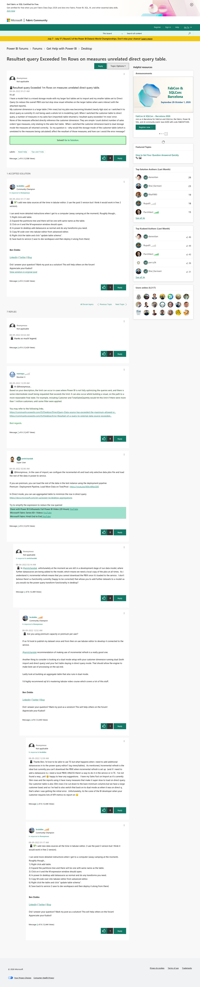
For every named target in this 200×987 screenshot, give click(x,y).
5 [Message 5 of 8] (37, 804)
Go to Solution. (71, 140)
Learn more (146, 38)
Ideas (78, 20)
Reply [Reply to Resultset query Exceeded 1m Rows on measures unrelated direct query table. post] (120, 158)
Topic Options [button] (117, 66)
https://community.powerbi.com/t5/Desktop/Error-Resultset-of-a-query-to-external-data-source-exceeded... (60, 415)
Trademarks (187, 968)
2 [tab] (161, 133)
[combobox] (159, 33)
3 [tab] (163, 133)
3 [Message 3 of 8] (24, 591)
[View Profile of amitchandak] (27, 458)
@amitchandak (30, 568)
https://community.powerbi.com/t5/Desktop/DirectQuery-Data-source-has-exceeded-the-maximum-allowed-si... (63, 412)
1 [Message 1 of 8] (18, 158)
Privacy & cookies (157, 968)
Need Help (22, 152)
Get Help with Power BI (62, 48)
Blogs (103, 20)
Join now (11, 10)
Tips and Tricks (37, 152)
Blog (29, 257)
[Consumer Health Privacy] (44, 977)
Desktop (86, 48)
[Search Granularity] (113, 33)
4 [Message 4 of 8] (30, 720)
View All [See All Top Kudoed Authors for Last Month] (140, 277)
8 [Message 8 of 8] (18, 347)
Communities (90, 20)
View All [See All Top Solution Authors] (140, 218)
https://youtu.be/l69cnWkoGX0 (84, 486)
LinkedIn (14, 257)
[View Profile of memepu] (20, 373)
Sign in (168, 27)
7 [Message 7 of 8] (18, 432)
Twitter (22, 257)
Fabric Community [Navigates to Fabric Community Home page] (36, 20)
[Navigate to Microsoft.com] (14, 20)
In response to (20, 193)
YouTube (74, 509)
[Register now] (146, 127)
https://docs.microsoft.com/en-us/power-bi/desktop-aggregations (41, 497)
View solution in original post (23, 271)
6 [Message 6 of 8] (18, 281)
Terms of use (173, 968)
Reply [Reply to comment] (120, 287)
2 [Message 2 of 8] (18, 526)
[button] (100, 66)
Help (177, 27)
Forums (54, 20)
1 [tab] (159, 133)
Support (126, 20)
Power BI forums (17, 48)
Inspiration (66, 20)
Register (157, 27)
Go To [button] (186, 27)
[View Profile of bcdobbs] (20, 185)
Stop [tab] (166, 133)
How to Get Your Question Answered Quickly (157, 155)
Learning (114, 20)
